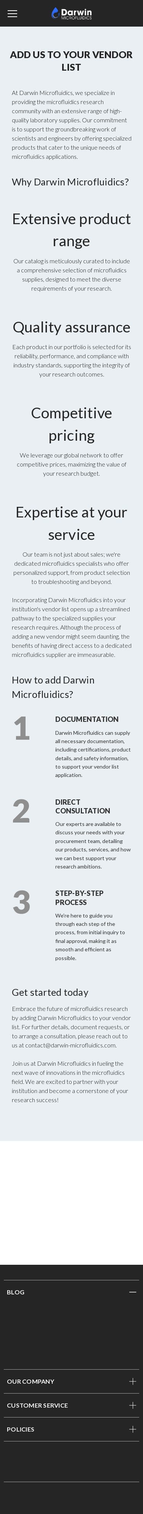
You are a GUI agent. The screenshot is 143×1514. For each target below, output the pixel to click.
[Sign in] (123, 13)
